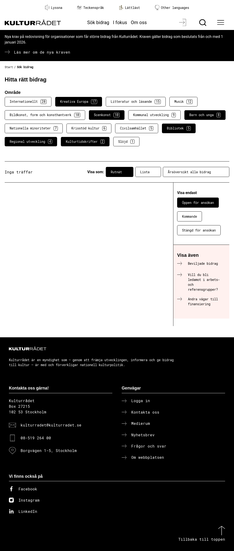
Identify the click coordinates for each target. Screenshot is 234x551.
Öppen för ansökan (198, 202)
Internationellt (28, 101)
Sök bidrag (98, 22)
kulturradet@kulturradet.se (51, 424)
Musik (183, 101)
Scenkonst (107, 115)
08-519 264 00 (36, 437)
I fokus (120, 22)
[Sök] (203, 22)
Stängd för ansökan (199, 230)
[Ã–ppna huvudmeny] (221, 22)
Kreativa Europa (78, 101)
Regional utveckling (31, 141)
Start (9, 67)
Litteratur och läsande (136, 101)
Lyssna (53, 7)
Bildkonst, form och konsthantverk (45, 115)
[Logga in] (183, 22)
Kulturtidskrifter (85, 141)
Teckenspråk (90, 7)
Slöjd (126, 141)
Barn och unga (205, 115)
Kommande (189, 216)
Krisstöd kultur (88, 128)
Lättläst (129, 7)
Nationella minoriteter (34, 128)
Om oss (139, 22)
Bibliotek (179, 128)
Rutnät (119, 172)
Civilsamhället (136, 128)
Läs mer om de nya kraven (42, 52)
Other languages (172, 7)
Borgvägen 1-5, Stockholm (49, 450)
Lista (148, 172)
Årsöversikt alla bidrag (196, 172)
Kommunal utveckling (154, 115)
